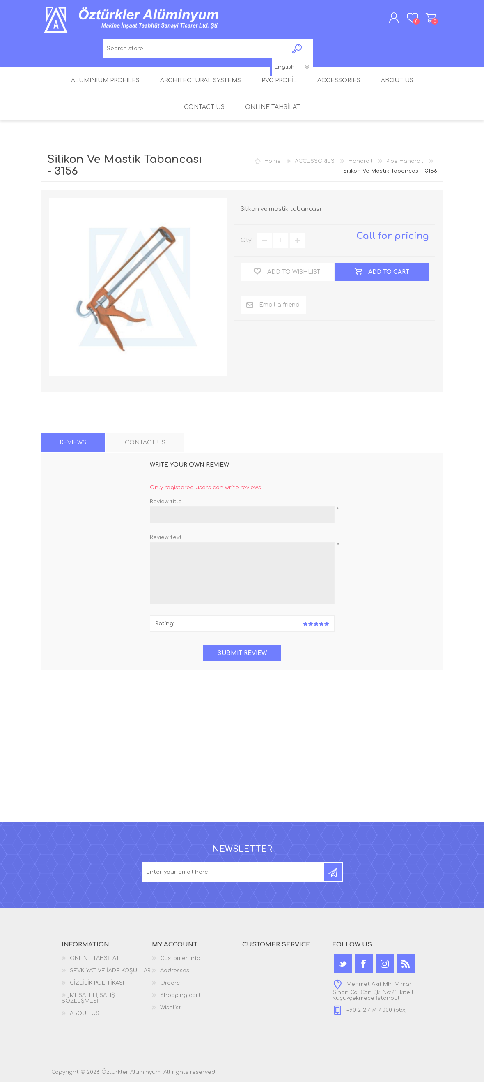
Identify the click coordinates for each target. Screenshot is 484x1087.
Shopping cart (424, 20)
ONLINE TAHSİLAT (94, 964)
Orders (170, 988)
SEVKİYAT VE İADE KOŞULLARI (111, 976)
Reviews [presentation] (73, 447)
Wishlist (170, 1013)
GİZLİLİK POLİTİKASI (97, 988)
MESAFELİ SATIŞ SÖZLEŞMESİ (88, 1003)
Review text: (166, 542)
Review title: (166, 506)
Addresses (174, 976)
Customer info (180, 964)
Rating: (164, 629)
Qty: (247, 246)
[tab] (73, 447)
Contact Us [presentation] (145, 447)
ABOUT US (84, 1019)
